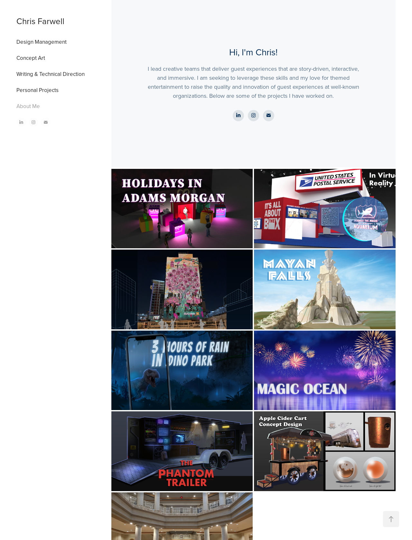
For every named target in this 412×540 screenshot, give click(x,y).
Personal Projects (37, 90)
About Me (28, 106)
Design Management (41, 42)
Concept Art (30, 58)
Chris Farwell (40, 21)
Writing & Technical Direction (50, 74)
